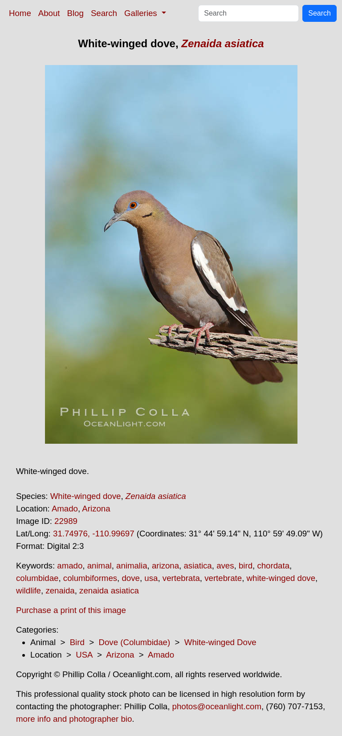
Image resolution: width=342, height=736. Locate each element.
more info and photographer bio (74, 719)
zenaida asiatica (109, 590)
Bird (77, 642)
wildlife (28, 590)
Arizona (96, 508)
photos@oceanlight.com (216, 706)
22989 (65, 521)
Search (104, 13)
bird (245, 565)
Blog (75, 13)
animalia (131, 565)
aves (225, 565)
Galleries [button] (141, 13)
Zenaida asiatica (222, 43)
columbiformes (90, 578)
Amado (65, 508)
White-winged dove (85, 496)
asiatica (197, 565)
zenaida (59, 590)
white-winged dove (281, 578)
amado (69, 565)
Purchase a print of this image (71, 610)
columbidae (37, 578)
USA (84, 654)
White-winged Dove (220, 642)
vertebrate (223, 578)
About (49, 13)
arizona (165, 565)
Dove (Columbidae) (134, 642)
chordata (273, 565)
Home (20, 13)
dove (130, 578)
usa (151, 578)
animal (99, 565)
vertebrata (181, 578)
